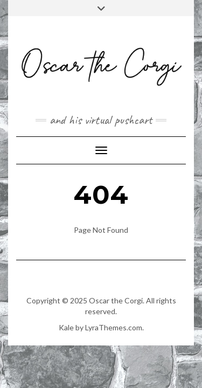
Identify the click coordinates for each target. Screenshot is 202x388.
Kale (66, 327)
